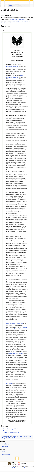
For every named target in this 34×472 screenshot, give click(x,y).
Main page (4, 443)
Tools (31, 5)
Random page (5, 446)
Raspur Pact (15, 436)
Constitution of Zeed (8, 431)
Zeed (9, 436)
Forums (3, 451)
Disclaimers (20, 470)
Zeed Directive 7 (17, 378)
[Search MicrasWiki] (15, 2)
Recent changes (5, 444)
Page (2, 5)
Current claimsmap (6, 452)
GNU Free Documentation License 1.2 (20, 467)
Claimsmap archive (6, 454)
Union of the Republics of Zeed (11, 432)
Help (3, 448)
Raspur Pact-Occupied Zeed (10, 429)
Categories (4, 436)
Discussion (6, 5)
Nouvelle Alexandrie (6, 22)
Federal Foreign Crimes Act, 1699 (19, 21)
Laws (21, 436)
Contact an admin (20, 468)
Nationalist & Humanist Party (15, 353)
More (10, 5)
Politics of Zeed (27, 436)
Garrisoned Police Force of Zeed (17, 19)
